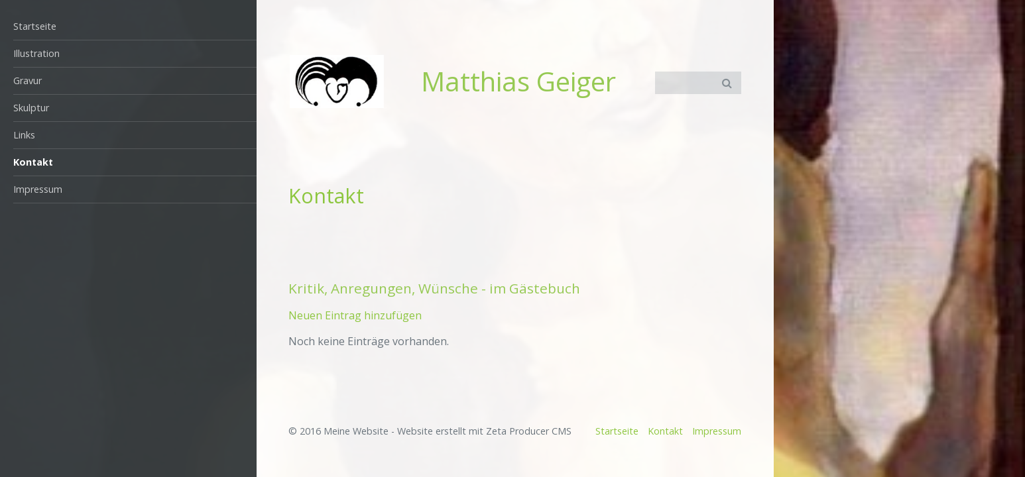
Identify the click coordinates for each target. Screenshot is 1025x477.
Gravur (27, 80)
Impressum (37, 189)
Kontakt (33, 162)
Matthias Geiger (518, 81)
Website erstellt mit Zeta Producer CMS (484, 431)
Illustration (36, 53)
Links (24, 135)
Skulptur (31, 107)
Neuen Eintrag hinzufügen (355, 315)
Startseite (34, 26)
